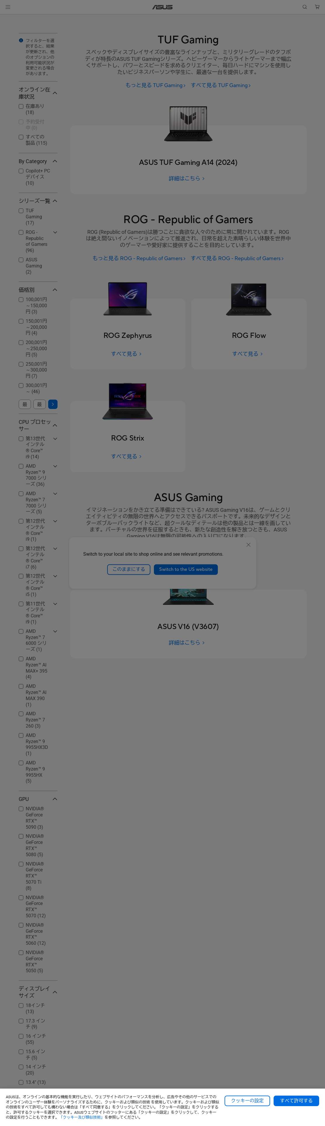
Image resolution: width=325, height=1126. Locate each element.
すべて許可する (296, 1101)
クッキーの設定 (247, 1101)
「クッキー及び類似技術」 (82, 1117)
